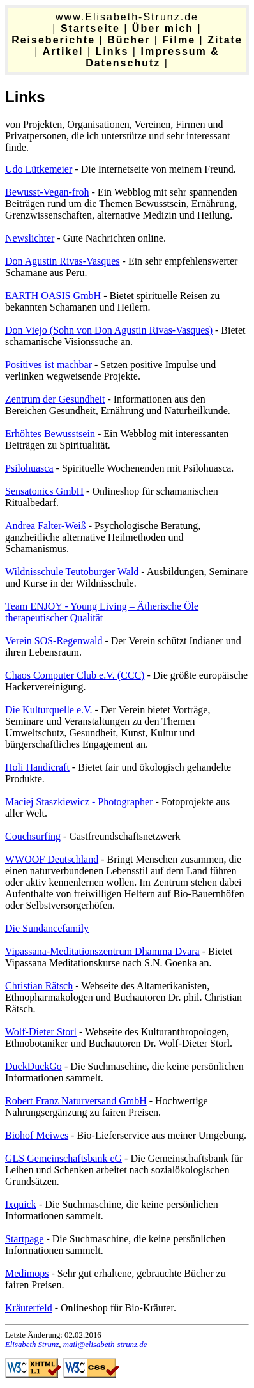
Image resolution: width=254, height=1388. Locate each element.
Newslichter (29, 238)
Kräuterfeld (28, 1307)
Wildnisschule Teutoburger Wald (71, 571)
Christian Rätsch (39, 985)
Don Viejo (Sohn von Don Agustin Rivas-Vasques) (109, 330)
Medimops (27, 1273)
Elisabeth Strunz (32, 1344)
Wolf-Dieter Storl (41, 1031)
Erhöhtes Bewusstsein (50, 433)
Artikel (63, 51)
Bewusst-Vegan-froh (47, 192)
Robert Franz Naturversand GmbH (76, 1100)
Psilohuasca (29, 468)
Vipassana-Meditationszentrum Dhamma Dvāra (102, 951)
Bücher (128, 40)
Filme (178, 40)
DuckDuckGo (33, 1066)
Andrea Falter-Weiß (45, 525)
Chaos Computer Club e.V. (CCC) (74, 675)
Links (112, 51)
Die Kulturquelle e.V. (49, 709)
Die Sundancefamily (47, 928)
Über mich (162, 28)
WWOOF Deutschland (51, 859)
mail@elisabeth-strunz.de (105, 1344)
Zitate (225, 40)
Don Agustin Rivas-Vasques (62, 261)
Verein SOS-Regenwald (53, 640)
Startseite (90, 28)
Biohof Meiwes (36, 1135)
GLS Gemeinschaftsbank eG (63, 1158)
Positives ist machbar (48, 364)
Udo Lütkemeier (38, 169)
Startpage (24, 1238)
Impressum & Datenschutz (153, 57)
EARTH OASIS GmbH (53, 295)
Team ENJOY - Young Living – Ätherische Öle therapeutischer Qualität (101, 612)
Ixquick (20, 1204)
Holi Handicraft (37, 767)
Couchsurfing (33, 836)
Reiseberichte (53, 40)
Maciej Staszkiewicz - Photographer (79, 801)
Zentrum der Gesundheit (55, 399)
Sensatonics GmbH (44, 491)
